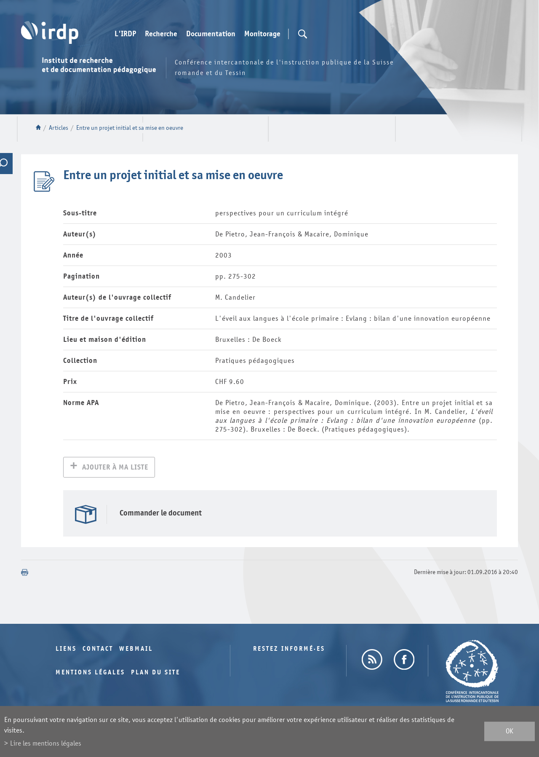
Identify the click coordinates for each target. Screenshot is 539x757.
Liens (66, 650)
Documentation (210, 34)
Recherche (161, 34)
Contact (98, 650)
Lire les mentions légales (45, 743)
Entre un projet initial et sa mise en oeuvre (129, 128)
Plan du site (155, 673)
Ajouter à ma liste (115, 468)
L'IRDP (125, 34)
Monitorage (262, 34)
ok (509, 731)
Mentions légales (90, 673)
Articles (58, 128)
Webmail (136, 650)
